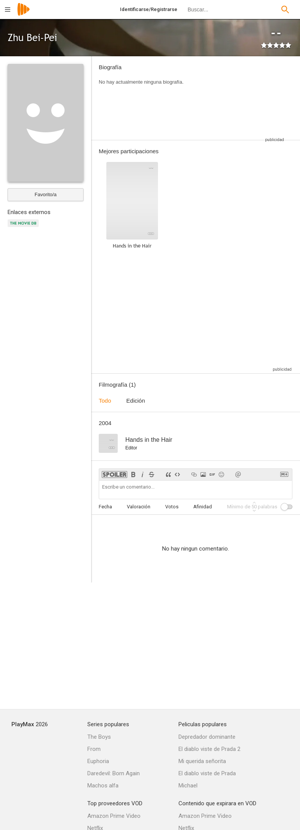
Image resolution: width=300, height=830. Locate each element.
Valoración (138, 506)
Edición (135, 400)
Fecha (105, 506)
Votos (171, 506)
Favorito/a (46, 194)
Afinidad (202, 506)
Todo (105, 400)
